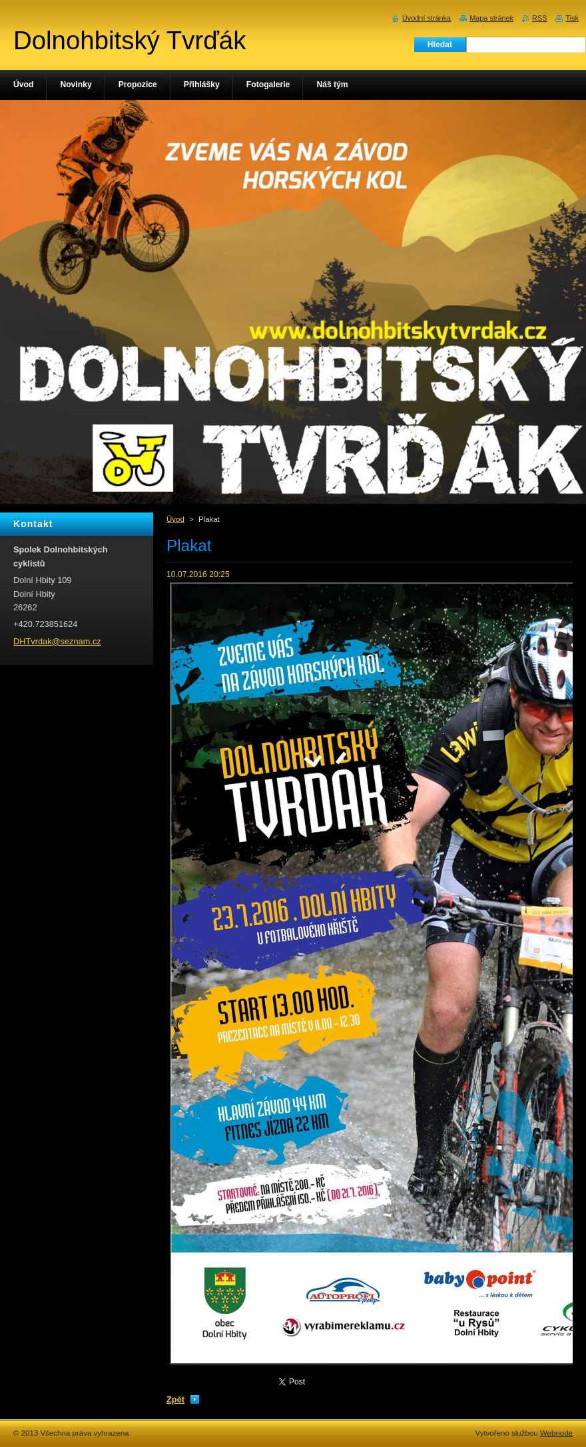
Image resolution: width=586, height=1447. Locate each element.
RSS (539, 18)
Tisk (572, 18)
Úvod (175, 519)
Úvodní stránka (426, 18)
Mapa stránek (491, 18)
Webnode (556, 1433)
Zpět (175, 1399)
